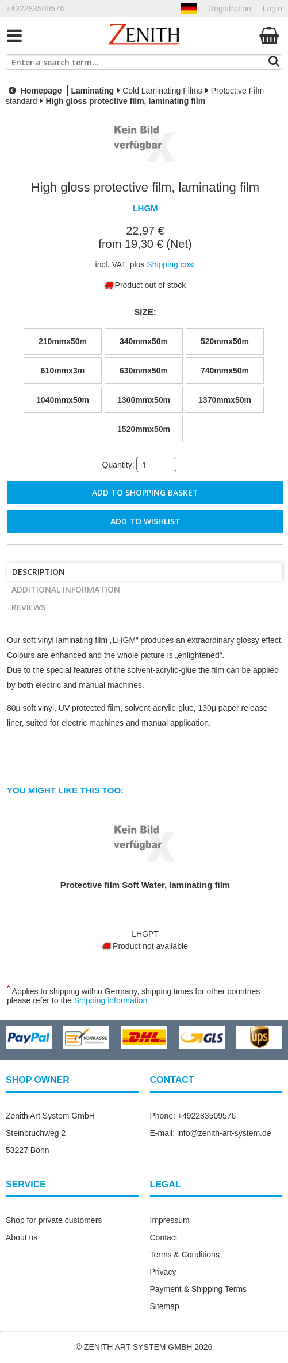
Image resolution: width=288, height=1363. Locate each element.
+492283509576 (35, 8)
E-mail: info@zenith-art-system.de (210, 1133)
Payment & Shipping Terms (198, 1289)
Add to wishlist (145, 521)
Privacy (163, 1271)
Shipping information (111, 1000)
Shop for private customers (54, 1220)
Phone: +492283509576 (193, 1115)
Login (272, 8)
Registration (229, 8)
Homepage (34, 90)
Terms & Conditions (185, 1254)
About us (21, 1237)
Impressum (170, 1220)
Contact (164, 1237)
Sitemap (164, 1306)
